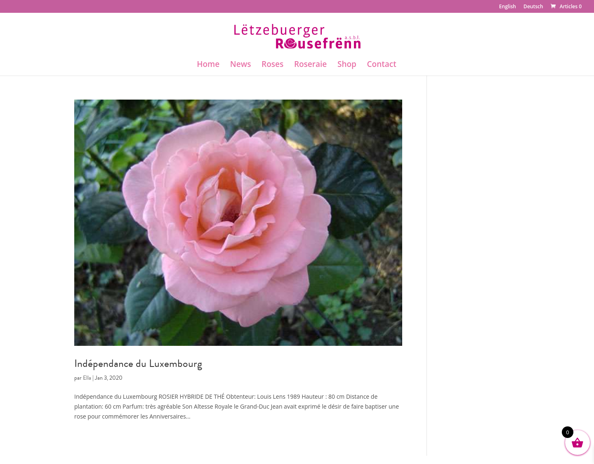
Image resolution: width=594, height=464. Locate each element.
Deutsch (533, 7)
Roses (272, 65)
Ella (87, 378)
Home (208, 65)
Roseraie (310, 65)
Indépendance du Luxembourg (138, 363)
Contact (381, 65)
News (240, 65)
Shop (346, 65)
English (507, 7)
